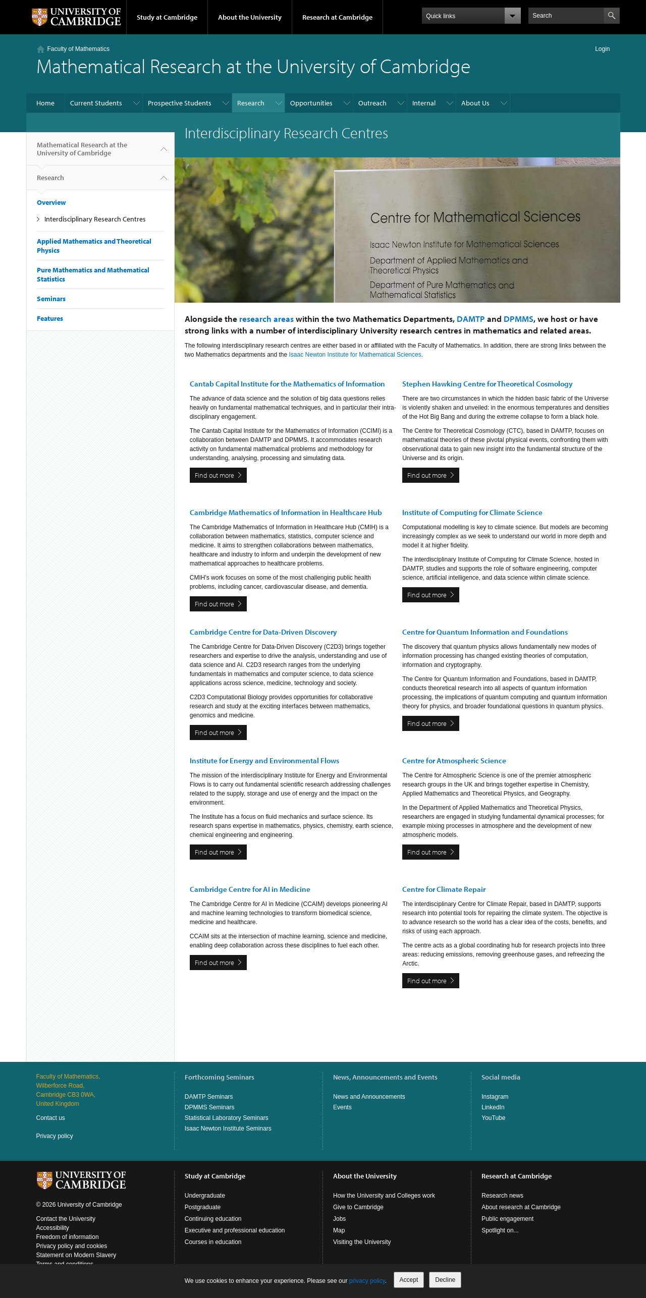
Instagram (494, 1096)
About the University (250, 17)
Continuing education (213, 1218)
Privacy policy (54, 1136)
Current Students (96, 102)
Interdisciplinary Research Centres (95, 218)
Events (342, 1107)
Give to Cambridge (358, 1207)
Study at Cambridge (167, 17)
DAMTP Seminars (209, 1096)
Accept (409, 1279)
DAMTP (471, 318)
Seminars (51, 298)
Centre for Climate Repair (444, 889)
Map (339, 1230)
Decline (445, 1279)
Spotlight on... (499, 1230)
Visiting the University (362, 1242)
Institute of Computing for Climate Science (472, 512)
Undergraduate (205, 1195)
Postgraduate (203, 1207)
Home (45, 102)
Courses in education (213, 1242)
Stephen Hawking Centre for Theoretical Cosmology (487, 383)
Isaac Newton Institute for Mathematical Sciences (355, 354)
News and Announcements (369, 1096)
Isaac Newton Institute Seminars (228, 1128)
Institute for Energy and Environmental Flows (264, 760)
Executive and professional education (235, 1230)
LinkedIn (492, 1107)
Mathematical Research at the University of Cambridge (82, 152)
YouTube (493, 1117)
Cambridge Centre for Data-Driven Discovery (263, 632)
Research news (502, 1195)
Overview (51, 202)
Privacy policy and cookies (71, 1246)
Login (602, 48)
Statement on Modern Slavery (76, 1255)
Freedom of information (67, 1236)
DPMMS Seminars (210, 1107)
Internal (424, 102)
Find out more (214, 475)
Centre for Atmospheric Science (454, 760)
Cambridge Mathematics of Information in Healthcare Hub (286, 512)
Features (50, 318)
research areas (266, 318)
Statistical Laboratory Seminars (226, 1117)
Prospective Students (179, 102)
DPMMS (518, 318)
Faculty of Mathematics (78, 48)
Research (250, 102)
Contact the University (65, 1218)
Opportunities (311, 102)
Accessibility (52, 1227)
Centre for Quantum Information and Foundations (485, 632)
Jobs (339, 1218)
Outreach (372, 102)
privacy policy (367, 1280)
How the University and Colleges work (384, 1195)
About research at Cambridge (521, 1207)
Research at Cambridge (337, 17)
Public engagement (507, 1218)
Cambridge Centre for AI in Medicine (250, 889)
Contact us (50, 1117)
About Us (475, 102)
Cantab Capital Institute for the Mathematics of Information (287, 383)
